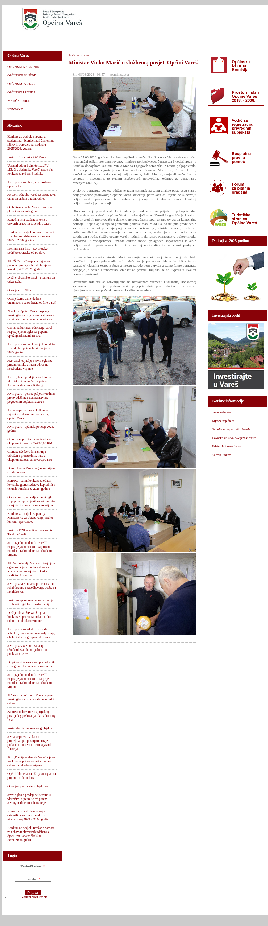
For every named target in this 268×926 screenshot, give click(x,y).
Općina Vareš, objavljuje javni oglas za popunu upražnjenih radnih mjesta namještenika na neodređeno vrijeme (31, 501)
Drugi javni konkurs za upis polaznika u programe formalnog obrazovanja (31, 664)
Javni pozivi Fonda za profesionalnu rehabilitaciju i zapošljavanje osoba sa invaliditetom (31, 588)
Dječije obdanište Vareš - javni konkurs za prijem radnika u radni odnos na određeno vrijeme (29, 617)
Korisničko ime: (32, 866)
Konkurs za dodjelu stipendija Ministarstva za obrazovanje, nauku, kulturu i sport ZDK (30, 518)
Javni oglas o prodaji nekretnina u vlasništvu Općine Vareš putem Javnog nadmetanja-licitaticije (29, 799)
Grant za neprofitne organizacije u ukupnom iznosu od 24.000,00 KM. (30, 441)
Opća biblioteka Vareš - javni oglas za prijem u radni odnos (31, 776)
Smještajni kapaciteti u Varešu (231, 429)
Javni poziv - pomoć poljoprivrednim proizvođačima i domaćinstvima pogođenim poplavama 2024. (31, 398)
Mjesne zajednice (223, 421)
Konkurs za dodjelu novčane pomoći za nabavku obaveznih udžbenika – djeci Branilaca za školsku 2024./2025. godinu (30, 834)
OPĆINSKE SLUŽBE (72, 39)
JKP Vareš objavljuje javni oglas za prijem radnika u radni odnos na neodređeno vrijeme (29, 365)
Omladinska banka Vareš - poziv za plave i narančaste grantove (29, 209)
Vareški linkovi (222, 455)
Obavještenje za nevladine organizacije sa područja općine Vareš (31, 300)
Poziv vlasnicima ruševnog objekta (29, 728)
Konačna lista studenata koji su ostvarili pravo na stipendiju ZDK (29, 221)
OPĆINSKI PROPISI (158, 39)
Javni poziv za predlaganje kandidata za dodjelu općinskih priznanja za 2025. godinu (31, 348)
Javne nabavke (221, 412)
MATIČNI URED (198, 39)
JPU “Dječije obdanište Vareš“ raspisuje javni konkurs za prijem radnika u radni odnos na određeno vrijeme (29, 549)
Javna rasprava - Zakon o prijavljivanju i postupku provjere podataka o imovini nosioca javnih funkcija (29, 743)
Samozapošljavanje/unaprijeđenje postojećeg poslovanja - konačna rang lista (31, 716)
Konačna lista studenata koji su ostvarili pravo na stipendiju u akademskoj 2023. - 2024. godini (28, 815)
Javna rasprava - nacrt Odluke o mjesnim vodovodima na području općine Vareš (29, 414)
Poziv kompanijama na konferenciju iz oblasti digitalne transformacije (30, 602)
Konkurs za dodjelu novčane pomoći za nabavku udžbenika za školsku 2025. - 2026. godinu (30, 236)
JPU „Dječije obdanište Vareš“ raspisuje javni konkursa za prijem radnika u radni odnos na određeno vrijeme (29, 681)
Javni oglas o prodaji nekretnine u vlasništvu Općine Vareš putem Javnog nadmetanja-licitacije (29, 381)
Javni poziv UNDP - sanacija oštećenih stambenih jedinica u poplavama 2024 (27, 650)
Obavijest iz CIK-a (19, 290)
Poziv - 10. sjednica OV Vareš (26, 157)
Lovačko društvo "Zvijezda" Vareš (234, 438)
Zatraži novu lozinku (35, 897)
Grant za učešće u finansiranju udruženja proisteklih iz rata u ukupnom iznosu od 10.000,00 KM (29, 456)
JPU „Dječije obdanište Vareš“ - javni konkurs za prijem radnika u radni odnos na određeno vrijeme (31, 761)
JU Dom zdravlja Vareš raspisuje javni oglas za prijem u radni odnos (31, 196)
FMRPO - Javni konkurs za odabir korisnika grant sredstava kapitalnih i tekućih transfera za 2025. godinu (31, 485)
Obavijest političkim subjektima (27, 786)
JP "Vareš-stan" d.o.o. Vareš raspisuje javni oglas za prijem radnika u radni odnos (31, 699)
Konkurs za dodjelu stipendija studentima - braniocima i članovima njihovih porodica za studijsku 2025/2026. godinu (30, 142)
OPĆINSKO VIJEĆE (115, 39)
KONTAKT (231, 39)
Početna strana (79, 55)
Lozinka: (32, 879)
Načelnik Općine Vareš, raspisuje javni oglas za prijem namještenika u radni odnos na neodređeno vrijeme (30, 315)
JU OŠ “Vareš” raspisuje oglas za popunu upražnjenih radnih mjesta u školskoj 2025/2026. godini (30, 265)
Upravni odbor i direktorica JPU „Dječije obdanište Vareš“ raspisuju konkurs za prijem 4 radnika (30, 169)
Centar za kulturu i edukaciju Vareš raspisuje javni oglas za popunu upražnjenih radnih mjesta (29, 332)
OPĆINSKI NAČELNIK (27, 39)
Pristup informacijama (226, 446)
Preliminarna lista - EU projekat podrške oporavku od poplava (27, 250)
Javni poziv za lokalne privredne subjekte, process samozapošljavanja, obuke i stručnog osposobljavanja (31, 633)
